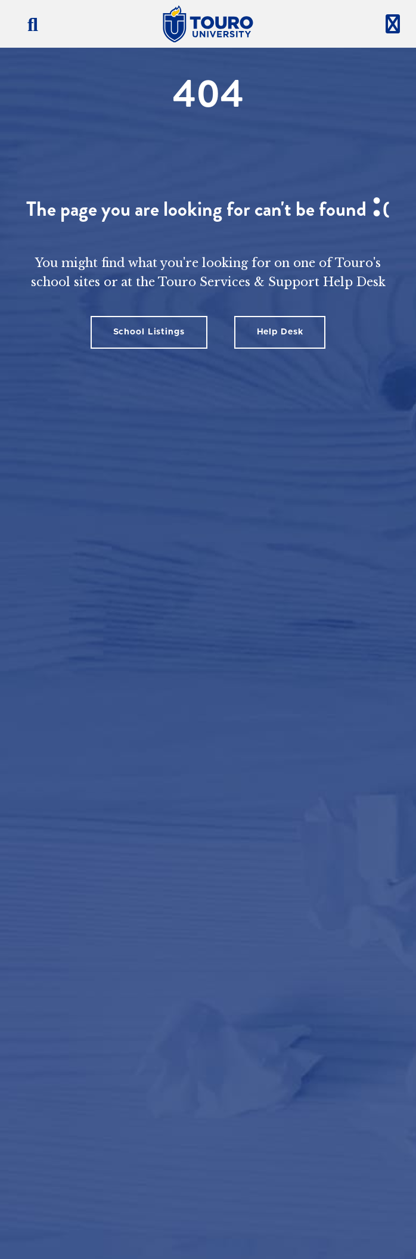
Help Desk (280, 332)
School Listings (149, 332)
